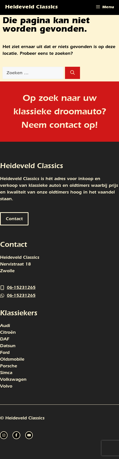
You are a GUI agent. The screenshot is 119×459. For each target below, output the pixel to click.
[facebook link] (29, 435)
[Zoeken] (72, 73)
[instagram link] (4, 435)
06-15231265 (21, 287)
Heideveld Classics (31, 7)
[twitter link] (16, 435)
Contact (14, 218)
